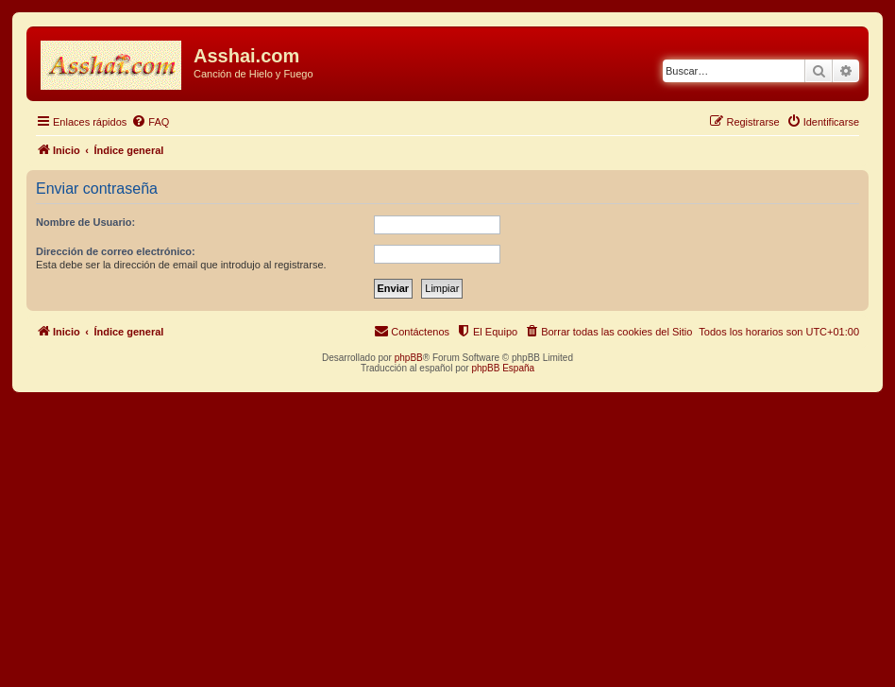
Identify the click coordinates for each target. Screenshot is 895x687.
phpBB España (502, 368)
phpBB (409, 357)
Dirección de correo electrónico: (115, 251)
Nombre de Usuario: (85, 222)
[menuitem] (150, 122)
